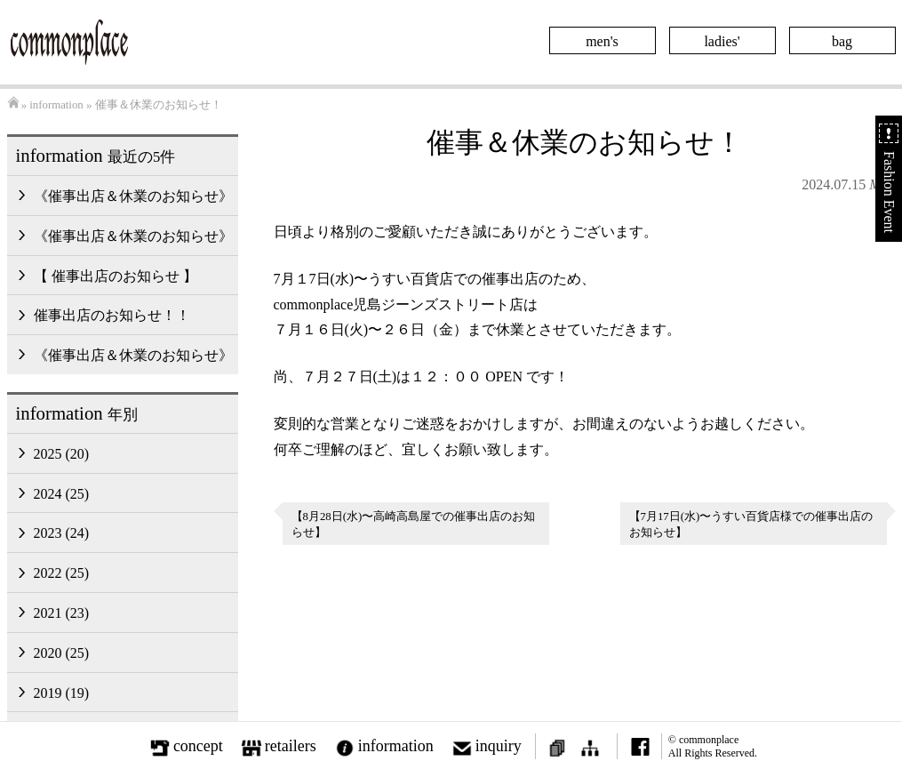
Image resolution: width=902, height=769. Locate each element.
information (56, 105)
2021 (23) (62, 613)
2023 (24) (62, 533)
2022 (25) (62, 573)
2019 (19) (62, 693)
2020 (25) (62, 653)
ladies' (721, 41)
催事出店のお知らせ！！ (112, 315)
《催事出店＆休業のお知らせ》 (133, 196)
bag (842, 41)
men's (602, 41)
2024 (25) (62, 493)
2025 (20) (62, 453)
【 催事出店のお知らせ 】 (115, 276)
